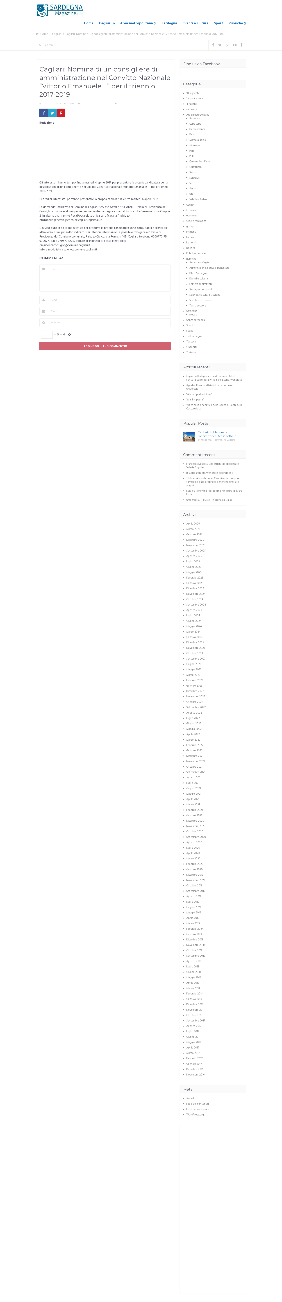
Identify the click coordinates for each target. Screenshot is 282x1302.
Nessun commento (128, 104)
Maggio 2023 (193, 669)
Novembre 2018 (195, 945)
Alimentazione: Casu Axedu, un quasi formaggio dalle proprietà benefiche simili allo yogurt (213, 482)
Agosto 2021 (193, 778)
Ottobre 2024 (194, 599)
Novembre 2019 (195, 880)
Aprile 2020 (193, 853)
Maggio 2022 (194, 729)
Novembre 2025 (195, 545)
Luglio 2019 (192, 902)
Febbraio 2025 (194, 578)
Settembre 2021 (195, 772)
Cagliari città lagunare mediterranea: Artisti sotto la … (218, 434)
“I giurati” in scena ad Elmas (216, 500)
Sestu (192, 183)
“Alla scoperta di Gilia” (199, 394)
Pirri (191, 151)
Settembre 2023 (196, 659)
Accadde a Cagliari (199, 262)
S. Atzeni (47, 104)
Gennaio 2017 (194, 1064)
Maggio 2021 (193, 794)
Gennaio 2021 (194, 815)
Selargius (194, 178)
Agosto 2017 (193, 1026)
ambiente (191, 109)
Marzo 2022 (193, 740)
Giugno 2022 (193, 723)
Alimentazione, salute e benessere (209, 268)
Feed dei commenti (197, 1109)
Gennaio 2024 (194, 637)
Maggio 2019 (193, 913)
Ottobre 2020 (194, 832)
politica (190, 248)
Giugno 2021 (193, 788)
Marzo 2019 (193, 923)
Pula (191, 156)
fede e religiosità (196, 221)
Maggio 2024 (194, 626)
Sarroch (193, 172)
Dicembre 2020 (195, 821)
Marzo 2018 (193, 988)
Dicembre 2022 (195, 691)
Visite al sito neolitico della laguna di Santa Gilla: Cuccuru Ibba (214, 407)
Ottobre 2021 (194, 767)
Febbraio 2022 (194, 745)
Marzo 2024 (193, 632)
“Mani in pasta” (195, 400)
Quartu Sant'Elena (199, 162)
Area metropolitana (136, 23)
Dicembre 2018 (194, 940)
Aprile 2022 (193, 734)
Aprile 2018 (192, 983)
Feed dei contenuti (197, 1104)
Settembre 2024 (196, 605)
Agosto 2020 (194, 842)
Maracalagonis (197, 140)
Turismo (191, 352)
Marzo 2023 (193, 675)
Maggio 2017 (193, 1042)
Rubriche (236, 23)
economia (191, 216)
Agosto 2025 (194, 556)
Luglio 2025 (193, 561)
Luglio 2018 (192, 967)
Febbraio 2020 (194, 864)
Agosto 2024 (194, 610)
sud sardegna (194, 336)
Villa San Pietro (198, 199)
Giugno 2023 (193, 664)
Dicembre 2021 (194, 756)
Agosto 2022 (194, 713)
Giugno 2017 (193, 1037)
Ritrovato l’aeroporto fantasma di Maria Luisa (214, 493)
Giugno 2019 (193, 907)
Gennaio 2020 (194, 869)
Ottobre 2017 (194, 1015)
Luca (189, 491)
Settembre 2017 (195, 1021)
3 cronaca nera (194, 99)
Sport (218, 23)
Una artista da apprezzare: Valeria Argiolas (212, 466)
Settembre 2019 (195, 891)
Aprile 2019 (192, 918)
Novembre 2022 (195, 696)
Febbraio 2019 (194, 929)
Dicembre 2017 (194, 1004)
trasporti (191, 347)
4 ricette (191, 104)
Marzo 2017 (193, 1053)
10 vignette (193, 93)
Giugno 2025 (193, 567)
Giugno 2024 (193, 621)
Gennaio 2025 (194, 583)
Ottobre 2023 (194, 653)
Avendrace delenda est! (219, 473)
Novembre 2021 (195, 761)
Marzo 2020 (193, 859)
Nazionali (191, 243)
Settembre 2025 (196, 551)
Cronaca (191, 210)
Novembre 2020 (195, 826)
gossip (190, 226)
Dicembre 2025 (195, 540)
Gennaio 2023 (194, 686)
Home (89, 23)
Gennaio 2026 (194, 534)
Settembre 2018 (195, 956)
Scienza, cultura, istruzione (204, 295)
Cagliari (105, 23)
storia (189, 331)
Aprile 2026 (193, 524)
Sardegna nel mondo (201, 289)
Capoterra (195, 124)
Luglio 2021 (192, 783)
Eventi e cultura (195, 23)
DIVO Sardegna (198, 273)
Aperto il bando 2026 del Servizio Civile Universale (209, 387)
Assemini (194, 118)
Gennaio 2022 (194, 751)
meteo (193, 315)
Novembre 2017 (195, 1010)
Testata (191, 342)
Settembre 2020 (196, 837)
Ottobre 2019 (194, 886)
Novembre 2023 (195, 648)
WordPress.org (195, 1115)
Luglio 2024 (193, 615)
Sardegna (169, 23)
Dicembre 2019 (194, 875)
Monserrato (196, 145)
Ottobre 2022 (194, 702)
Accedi (190, 1098)
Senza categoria (101, 104)
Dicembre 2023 (195, 642)
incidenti (191, 232)
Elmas (192, 135)
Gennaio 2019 (194, 934)
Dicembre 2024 (195, 588)
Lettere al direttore (201, 284)
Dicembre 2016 (194, 1069)
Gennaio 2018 (194, 999)
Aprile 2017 (192, 1048)
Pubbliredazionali (196, 253)
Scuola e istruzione (200, 300)
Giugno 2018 (193, 972)
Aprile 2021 (192, 799)
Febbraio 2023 (194, 680)
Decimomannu (197, 129)
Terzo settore (197, 306)
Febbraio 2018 (194, 994)
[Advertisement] (105, 154)
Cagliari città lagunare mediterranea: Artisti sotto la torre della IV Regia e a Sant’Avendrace (214, 378)
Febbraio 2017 (194, 1058)
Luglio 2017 (192, 1031)
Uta (191, 194)
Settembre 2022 (196, 707)
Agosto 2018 (193, 961)
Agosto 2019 (193, 896)
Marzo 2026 (193, 529)
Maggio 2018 (193, 977)
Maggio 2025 (194, 572)
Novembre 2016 (195, 1075)
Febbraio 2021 (194, 810)
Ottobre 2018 (194, 950)
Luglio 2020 (193, 848)
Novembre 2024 (195, 594)
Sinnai (192, 189)
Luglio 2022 (193, 718)
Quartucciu (195, 167)
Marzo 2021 (193, 805)
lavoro (190, 237)
